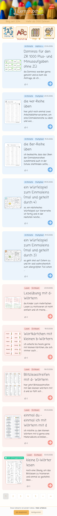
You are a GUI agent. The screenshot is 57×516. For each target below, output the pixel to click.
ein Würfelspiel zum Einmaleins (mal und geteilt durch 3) (36, 248)
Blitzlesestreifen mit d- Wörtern (37, 377)
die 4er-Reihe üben (34, 104)
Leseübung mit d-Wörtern (38, 296)
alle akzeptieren (21, 512)
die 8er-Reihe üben (34, 147)
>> (51, 496)
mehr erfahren (41, 508)
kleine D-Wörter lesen (38, 463)
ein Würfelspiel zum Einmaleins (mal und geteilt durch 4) (36, 195)
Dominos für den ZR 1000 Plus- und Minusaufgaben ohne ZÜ (38, 59)
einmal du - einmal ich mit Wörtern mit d (35, 420)
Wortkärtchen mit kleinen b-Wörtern (38, 337)
